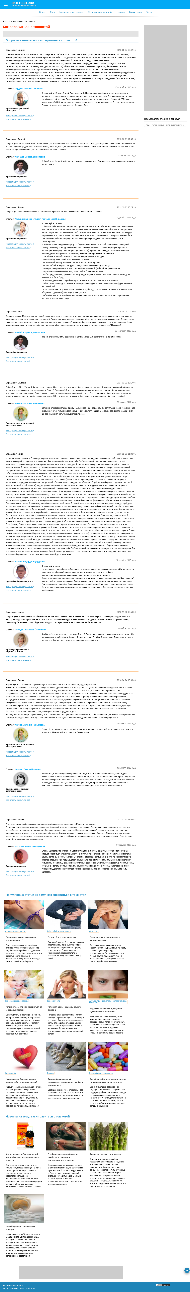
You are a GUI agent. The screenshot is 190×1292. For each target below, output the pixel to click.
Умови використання (13, 1285)
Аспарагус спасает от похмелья (105, 1154)
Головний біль (53, 1001)
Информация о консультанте (20, 116)
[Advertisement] (165, 68)
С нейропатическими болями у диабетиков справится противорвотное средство (63, 1157)
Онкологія (93, 931)
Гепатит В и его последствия (62, 937)
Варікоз (50, 1073)
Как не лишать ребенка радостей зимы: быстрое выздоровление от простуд (23, 1157)
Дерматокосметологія (15, 931)
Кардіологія (10, 1073)
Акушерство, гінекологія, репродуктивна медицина (107, 1002)
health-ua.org (26, 4)
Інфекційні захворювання (59, 931)
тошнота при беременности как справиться (165, 125)
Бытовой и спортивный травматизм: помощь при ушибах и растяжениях (65, 1082)
